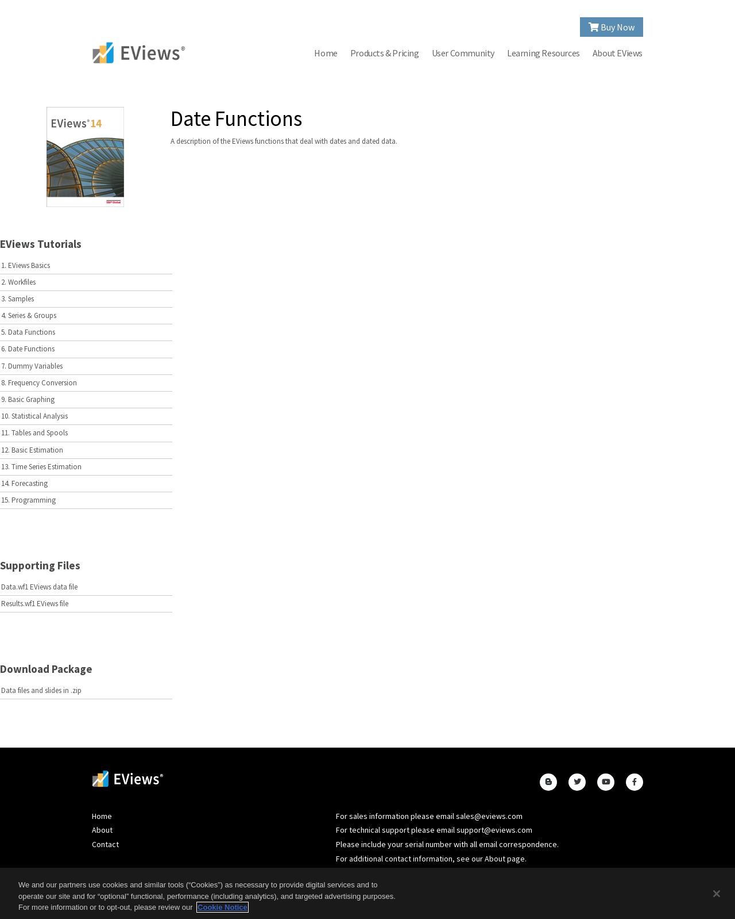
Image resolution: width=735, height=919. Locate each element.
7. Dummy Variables (32, 366)
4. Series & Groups (28, 315)
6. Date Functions (28, 349)
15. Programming (28, 500)
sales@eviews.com (489, 816)
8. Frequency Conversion (39, 383)
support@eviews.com (494, 830)
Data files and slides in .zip (41, 690)
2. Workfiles (18, 282)
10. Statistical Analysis (34, 416)
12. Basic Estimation (32, 450)
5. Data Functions (28, 332)
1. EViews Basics (25, 265)
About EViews (618, 53)
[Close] (716, 893)
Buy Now (612, 27)
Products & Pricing (384, 53)
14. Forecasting (24, 483)
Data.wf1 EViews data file (39, 587)
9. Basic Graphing (28, 399)
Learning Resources (543, 53)
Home (325, 53)
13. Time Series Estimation (41, 467)
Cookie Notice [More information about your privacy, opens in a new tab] (222, 907)
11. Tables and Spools (34, 433)
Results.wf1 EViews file (34, 603)
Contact (105, 844)
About (102, 830)
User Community (463, 53)
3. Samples (17, 299)
